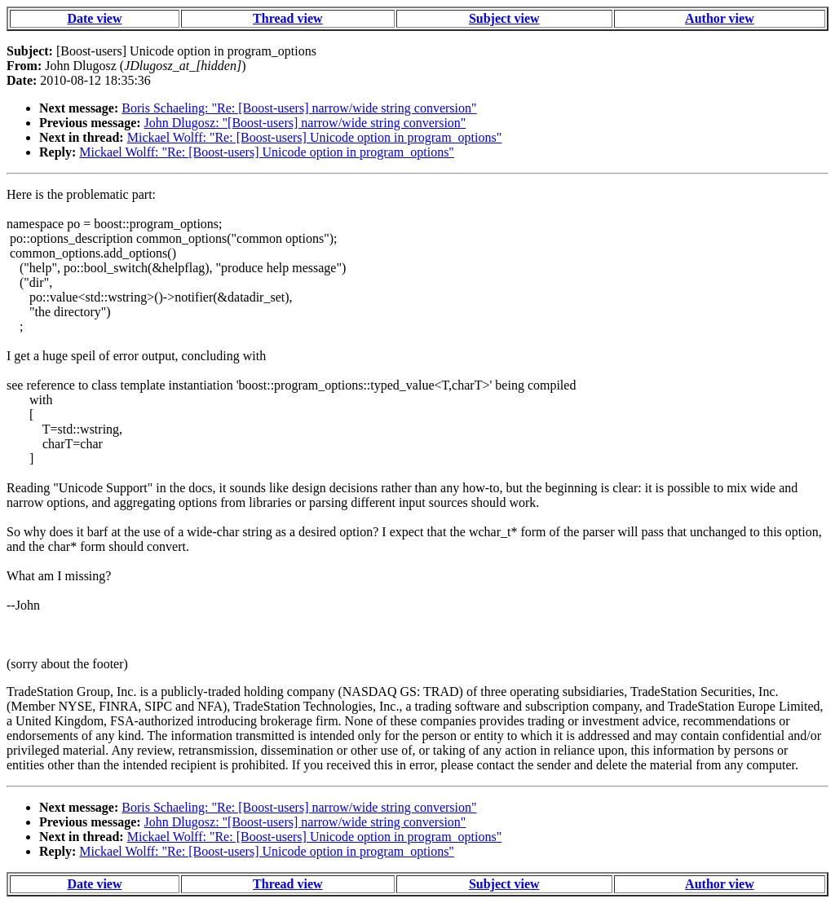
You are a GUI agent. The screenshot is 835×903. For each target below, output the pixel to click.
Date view (94, 18)
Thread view (287, 18)
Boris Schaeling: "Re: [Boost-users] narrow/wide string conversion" (298, 108)
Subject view (504, 18)
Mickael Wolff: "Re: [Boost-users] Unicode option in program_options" (314, 137)
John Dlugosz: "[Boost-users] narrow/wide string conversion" (305, 123)
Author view (719, 18)
